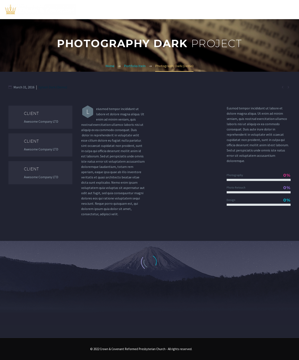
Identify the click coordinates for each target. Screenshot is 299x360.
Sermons (230, 9)
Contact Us (284, 9)
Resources (256, 9)
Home (185, 9)
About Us (206, 9)
